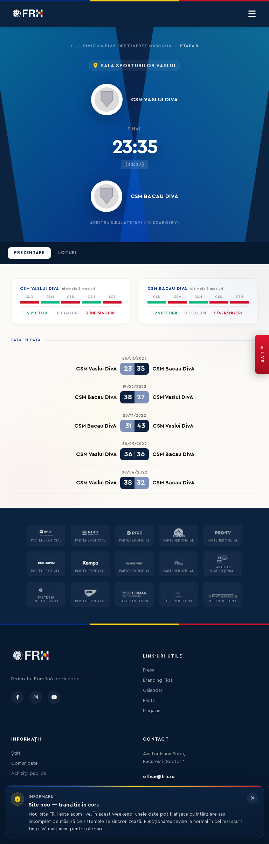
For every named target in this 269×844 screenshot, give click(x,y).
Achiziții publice (28, 773)
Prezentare (29, 253)
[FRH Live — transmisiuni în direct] (262, 354)
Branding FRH (157, 680)
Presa (148, 670)
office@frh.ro (159, 776)
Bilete (149, 700)
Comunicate (24, 763)
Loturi (67, 253)
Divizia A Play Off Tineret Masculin (127, 46)
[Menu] (252, 14)
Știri (15, 753)
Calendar (153, 690)
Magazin (151, 710)
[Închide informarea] (252, 798)
